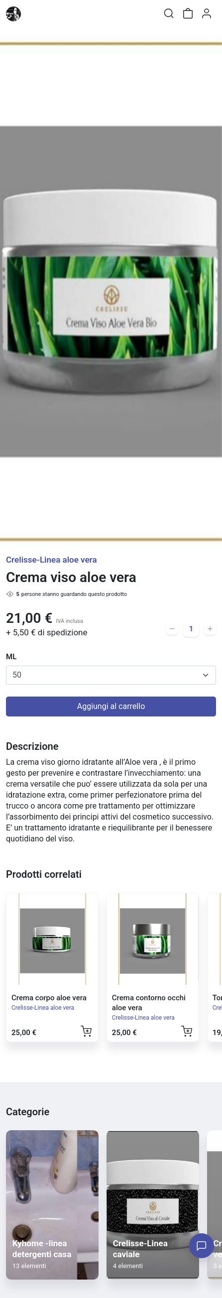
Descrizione (32, 746)
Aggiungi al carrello (111, 706)
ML (11, 656)
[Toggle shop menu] (33, 13)
